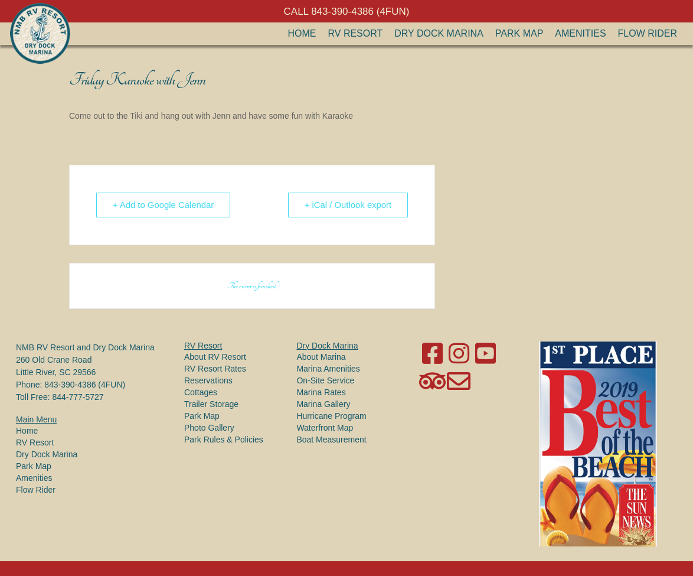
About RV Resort (215, 357)
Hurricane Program (331, 416)
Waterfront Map (324, 427)
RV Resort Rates (215, 368)
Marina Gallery (323, 404)
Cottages (200, 392)
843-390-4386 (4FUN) (84, 384)
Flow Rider (647, 33)
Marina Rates (320, 392)
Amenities (580, 33)
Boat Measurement (331, 439)
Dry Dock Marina (438, 33)
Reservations (208, 380)
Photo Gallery (209, 427)
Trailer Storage (211, 404)
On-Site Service (325, 380)
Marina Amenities (327, 368)
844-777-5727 (77, 397)
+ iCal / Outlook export (347, 205)
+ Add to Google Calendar (164, 205)
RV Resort (355, 33)
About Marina (320, 357)
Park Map (519, 33)
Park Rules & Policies (223, 439)
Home (302, 33)
